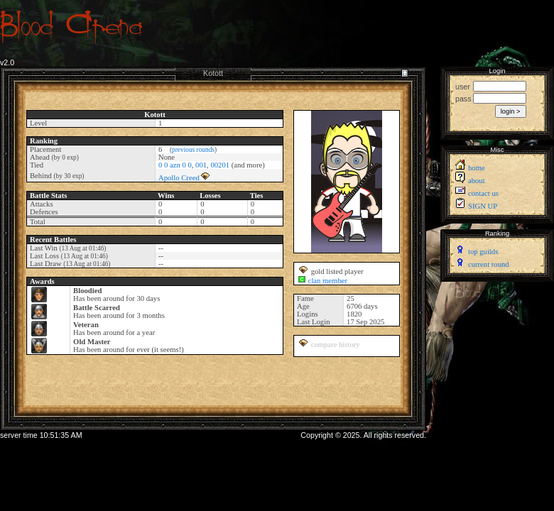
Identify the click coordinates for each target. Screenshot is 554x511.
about (476, 181)
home (476, 168)
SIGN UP (482, 206)
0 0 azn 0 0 (175, 165)
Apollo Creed (179, 178)
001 (201, 165)
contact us (483, 193)
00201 (219, 165)
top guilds (483, 252)
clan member (327, 281)
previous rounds (193, 149)
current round (488, 264)
